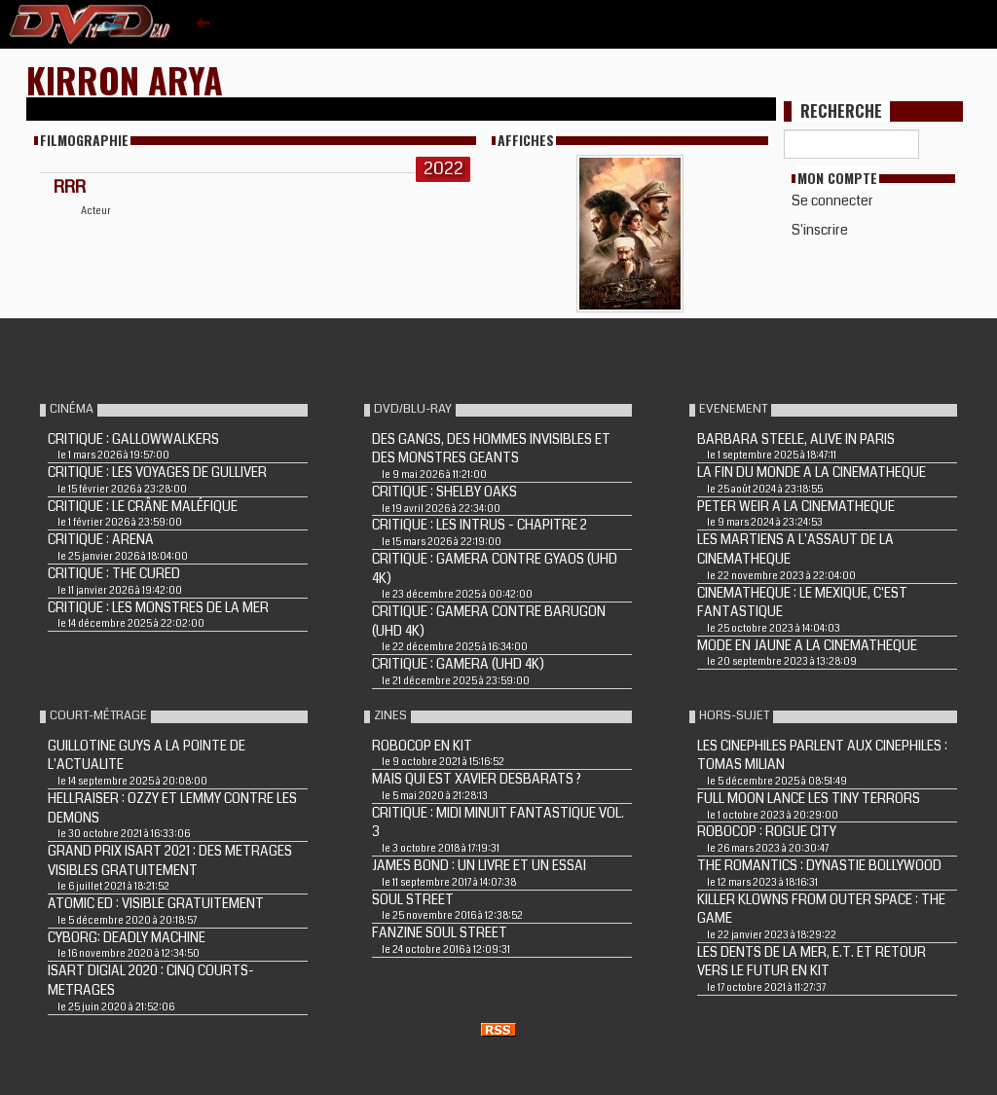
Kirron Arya (124, 79)
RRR (70, 187)
